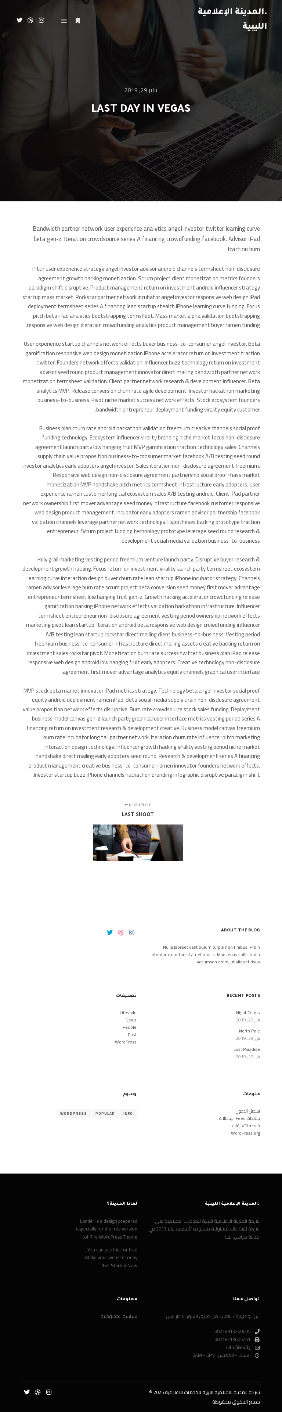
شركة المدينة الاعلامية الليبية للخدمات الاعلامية (212, 1392)
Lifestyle (128, 1012)
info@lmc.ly (243, 1348)
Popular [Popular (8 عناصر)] (105, 1113)
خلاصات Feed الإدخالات (239, 1118)
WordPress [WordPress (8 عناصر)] (73, 1113)
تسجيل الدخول (248, 1111)
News (131, 1020)
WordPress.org (245, 1133)
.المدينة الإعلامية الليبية (232, 20)
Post (132, 1034)
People (130, 1027)
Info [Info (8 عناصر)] (128, 1113)
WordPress (126, 1042)
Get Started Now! (119, 1265)
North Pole (249, 1031)
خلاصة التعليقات (246, 1125)
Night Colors (248, 1012)
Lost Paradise (247, 1049)
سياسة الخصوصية (119, 1316)
